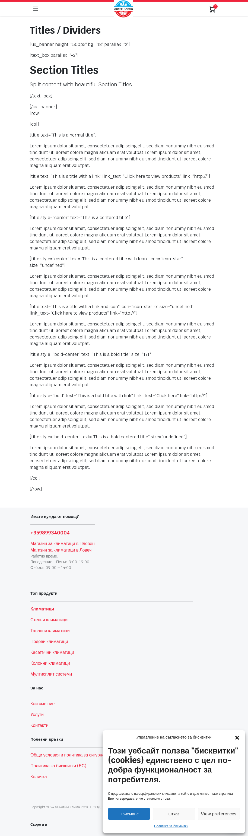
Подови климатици (49, 641)
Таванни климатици (50, 631)
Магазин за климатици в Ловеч (60, 550)
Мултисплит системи (51, 674)
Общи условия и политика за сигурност (69, 755)
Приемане (129, 813)
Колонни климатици (50, 663)
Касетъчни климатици (52, 652)
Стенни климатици (49, 620)
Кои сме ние (42, 704)
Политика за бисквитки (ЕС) (58, 766)
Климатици (42, 609)
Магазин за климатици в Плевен (62, 543)
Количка (38, 777)
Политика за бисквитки (171, 826)
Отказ (173, 813)
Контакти (39, 725)
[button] (237, 737)
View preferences (218, 813)
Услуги (37, 714)
